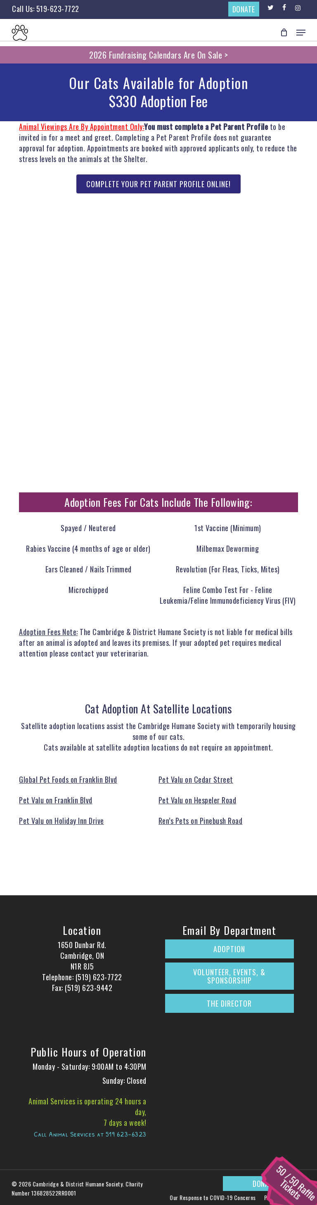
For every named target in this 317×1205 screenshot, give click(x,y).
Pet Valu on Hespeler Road (197, 800)
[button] (300, 32)
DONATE (243, 9)
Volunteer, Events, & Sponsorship (229, 976)
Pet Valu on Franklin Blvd (55, 800)
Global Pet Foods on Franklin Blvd (68, 779)
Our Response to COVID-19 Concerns (213, 1197)
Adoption (229, 949)
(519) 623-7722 (99, 977)
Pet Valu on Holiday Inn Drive (61, 820)
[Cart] (284, 32)
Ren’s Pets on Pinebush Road (200, 820)
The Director (229, 1003)
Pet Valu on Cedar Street (195, 779)
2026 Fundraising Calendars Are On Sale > (158, 55)
